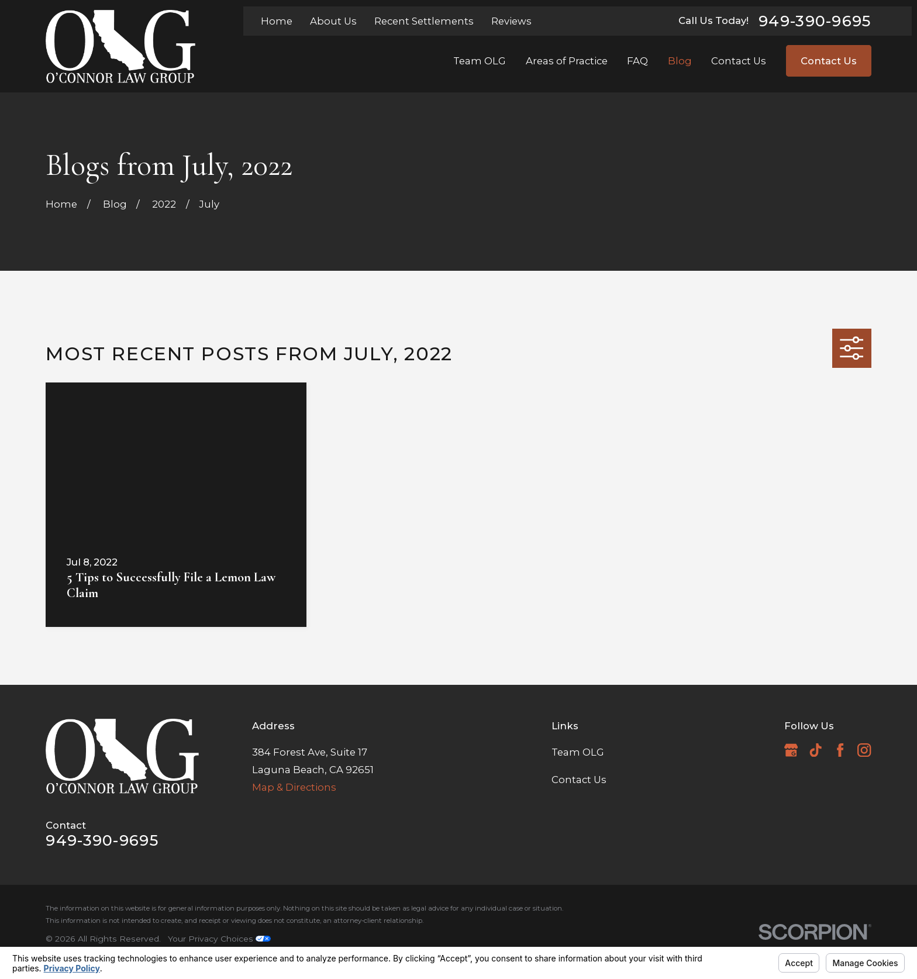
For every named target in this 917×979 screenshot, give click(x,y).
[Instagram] (864, 750)
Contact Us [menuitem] (738, 61)
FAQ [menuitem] (637, 61)
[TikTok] (815, 750)
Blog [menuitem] (680, 61)
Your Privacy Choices (219, 938)
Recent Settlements (424, 21)
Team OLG (577, 752)
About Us (333, 21)
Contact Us (829, 61)
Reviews (511, 21)
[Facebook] (840, 750)
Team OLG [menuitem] (479, 61)
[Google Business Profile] (791, 750)
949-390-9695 (815, 21)
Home (276, 21)
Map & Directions (294, 787)
